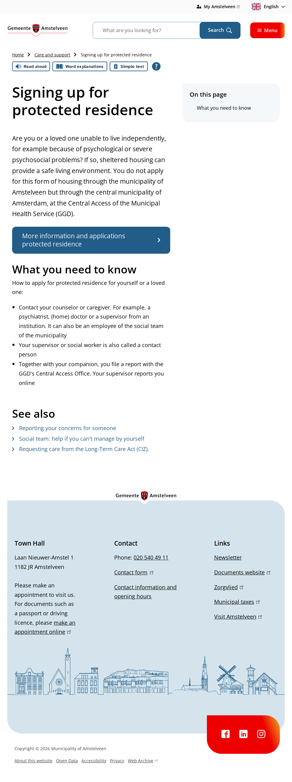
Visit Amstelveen (238, 616)
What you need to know (224, 108)
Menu (267, 30)
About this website (33, 761)
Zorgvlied (228, 587)
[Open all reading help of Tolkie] (156, 66)
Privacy (117, 761)
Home (18, 55)
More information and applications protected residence (91, 240)
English (265, 6)
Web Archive (143, 761)
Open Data (67, 761)
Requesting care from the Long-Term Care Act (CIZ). (80, 449)
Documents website (242, 572)
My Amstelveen (222, 6)
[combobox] (154, 30)
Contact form (133, 572)
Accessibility (93, 761)
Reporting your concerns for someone (64, 428)
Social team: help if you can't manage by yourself (78, 438)
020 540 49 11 (151, 557)
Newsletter (228, 557)
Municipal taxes (237, 601)
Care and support (52, 55)
